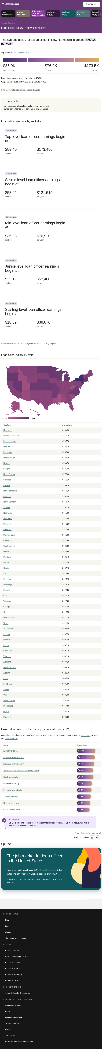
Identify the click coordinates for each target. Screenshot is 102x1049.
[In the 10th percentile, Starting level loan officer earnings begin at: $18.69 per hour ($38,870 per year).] (51, 317)
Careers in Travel (11, 981)
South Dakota (9, 546)
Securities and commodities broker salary (21, 770)
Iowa (5, 574)
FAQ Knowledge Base (13, 1017)
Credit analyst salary (12, 810)
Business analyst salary (13, 764)
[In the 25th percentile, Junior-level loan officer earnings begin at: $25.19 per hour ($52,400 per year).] (51, 274)
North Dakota (9, 474)
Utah (5, 695)
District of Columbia (11, 436)
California (7, 540)
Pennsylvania (9, 535)
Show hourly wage (21, 53)
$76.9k (51, 67)
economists (85, 735)
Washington (8, 585)
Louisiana (7, 684)
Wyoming (7, 601)
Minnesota (7, 452)
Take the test (91, 4)
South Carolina (9, 667)
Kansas (6, 485)
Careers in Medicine (12, 969)
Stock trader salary (11, 777)
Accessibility (10, 1036)
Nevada (6, 463)
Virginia (6, 507)
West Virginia (9, 700)
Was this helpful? (81, 837)
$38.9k (9, 67)
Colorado (7, 480)
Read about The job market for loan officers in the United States (35, 880)
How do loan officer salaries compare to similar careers (25, 109)
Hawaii (6, 552)
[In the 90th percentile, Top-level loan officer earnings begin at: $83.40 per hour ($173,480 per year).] (51, 144)
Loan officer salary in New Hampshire (23, 27)
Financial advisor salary (13, 757)
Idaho (5, 678)
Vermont (7, 656)
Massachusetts (9, 441)
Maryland (7, 579)
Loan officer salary (11, 784)
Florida (6, 645)
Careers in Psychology (13, 975)
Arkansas (7, 529)
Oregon (6, 469)
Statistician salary (10, 797)
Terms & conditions (12, 1023)
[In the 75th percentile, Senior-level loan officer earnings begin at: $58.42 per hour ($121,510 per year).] (51, 188)
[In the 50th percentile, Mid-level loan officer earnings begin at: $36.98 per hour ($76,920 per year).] (51, 231)
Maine (6, 563)
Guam (6, 711)
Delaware (7, 640)
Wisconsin (7, 518)
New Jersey (8, 447)
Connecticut (8, 612)
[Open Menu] (42, 4)
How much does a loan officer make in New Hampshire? (26, 106)
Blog (7, 920)
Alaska (6, 689)
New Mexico (8, 618)
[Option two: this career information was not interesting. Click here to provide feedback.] (97, 837)
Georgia (6, 607)
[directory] (51, 105)
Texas (5, 623)
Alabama (7, 662)
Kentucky (7, 590)
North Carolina (9, 502)
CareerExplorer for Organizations (17, 993)
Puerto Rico (8, 717)
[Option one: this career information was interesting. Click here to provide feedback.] (92, 837)
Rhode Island (9, 458)
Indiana (6, 634)
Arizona (6, 673)
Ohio (5, 596)
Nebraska (7, 513)
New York (7, 430)
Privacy (8, 1029)
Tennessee (8, 629)
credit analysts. (11, 738)
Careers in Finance (12, 963)
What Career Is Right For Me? (16, 957)
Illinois (6, 568)
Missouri (7, 524)
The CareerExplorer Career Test (17, 938)
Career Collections (12, 951)
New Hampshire (10, 491)
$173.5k (91, 67)
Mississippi (8, 706)
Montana (7, 557)
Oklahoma (7, 651)
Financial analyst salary (13, 790)
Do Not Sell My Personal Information (19, 1042)
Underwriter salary (11, 803)
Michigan (7, 496)
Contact (8, 1011)
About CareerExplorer (13, 1005)
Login (7, 926)
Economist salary (10, 751)
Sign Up (8, 932)
